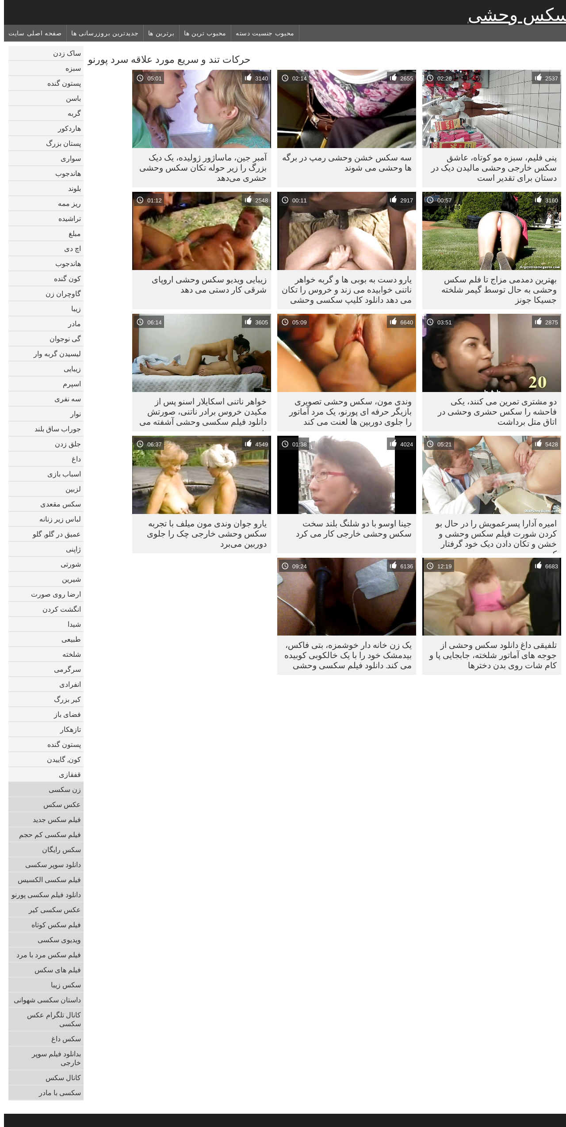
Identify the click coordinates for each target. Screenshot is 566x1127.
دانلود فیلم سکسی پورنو (42, 894)
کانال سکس (59, 1077)
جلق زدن (64, 443)
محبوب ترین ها (201, 33)
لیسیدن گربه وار (53, 353)
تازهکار (66, 729)
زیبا (72, 308)
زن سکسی (61, 789)
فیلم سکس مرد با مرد (44, 954)
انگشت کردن (57, 609)
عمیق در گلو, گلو (53, 533)
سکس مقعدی (56, 503)
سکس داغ (62, 1038)
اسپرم (68, 383)
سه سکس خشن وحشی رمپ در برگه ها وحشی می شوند (343, 162)
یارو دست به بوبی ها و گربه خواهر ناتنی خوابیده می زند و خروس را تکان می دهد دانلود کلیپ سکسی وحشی (343, 289)
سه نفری (63, 398)
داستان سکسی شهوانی (43, 999)
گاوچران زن (59, 293)
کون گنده (63, 278)
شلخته (67, 654)
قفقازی (66, 774)
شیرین (67, 579)
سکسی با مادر (56, 1092)
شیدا (70, 624)
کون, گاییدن (60, 759)
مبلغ (71, 233)
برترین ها (157, 33)
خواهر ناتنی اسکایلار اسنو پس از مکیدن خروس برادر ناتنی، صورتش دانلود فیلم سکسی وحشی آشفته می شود (199, 413)
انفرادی (66, 684)
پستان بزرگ (59, 143)
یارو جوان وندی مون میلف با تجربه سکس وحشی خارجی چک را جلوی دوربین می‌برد (203, 533)
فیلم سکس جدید (53, 819)
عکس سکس (58, 804)
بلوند (70, 188)
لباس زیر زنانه (56, 518)
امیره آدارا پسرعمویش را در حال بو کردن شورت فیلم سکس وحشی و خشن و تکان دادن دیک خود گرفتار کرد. (492, 535)
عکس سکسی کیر (51, 909)
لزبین (69, 488)
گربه (70, 113)
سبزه (69, 68)
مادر (70, 323)
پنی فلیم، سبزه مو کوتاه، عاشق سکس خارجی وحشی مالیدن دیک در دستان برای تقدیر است (490, 167)
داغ (72, 458)
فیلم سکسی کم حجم (46, 834)
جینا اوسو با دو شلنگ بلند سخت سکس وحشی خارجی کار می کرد (350, 528)
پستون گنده (60, 83)
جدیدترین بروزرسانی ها (101, 33)
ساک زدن (63, 53)
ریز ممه (65, 203)
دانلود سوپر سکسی (49, 864)
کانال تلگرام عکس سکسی (50, 1019)
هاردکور (65, 128)
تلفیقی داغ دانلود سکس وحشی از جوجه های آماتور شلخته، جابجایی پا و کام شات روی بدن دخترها (489, 655)
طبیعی (67, 639)
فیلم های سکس (54, 969)
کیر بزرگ (63, 699)
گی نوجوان (61, 338)
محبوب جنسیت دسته (261, 33)
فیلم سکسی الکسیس (45, 879)
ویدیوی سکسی (55, 939)
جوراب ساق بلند (54, 428)
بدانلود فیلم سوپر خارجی (52, 1058)
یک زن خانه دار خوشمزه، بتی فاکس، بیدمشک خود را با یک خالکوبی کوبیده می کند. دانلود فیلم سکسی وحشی (344, 655)
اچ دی (68, 248)
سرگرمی (63, 669)
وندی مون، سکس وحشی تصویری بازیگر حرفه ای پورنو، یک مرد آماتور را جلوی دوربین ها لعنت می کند (346, 411)
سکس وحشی (515, 14)
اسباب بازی (60, 473)
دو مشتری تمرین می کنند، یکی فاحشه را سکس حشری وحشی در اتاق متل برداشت (493, 411)
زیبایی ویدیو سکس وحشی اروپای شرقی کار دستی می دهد (205, 284)
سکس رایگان (57, 849)
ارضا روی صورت (52, 594)
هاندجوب (64, 173)
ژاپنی (69, 548)
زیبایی (68, 368)
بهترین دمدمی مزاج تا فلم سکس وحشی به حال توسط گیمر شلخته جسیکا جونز (495, 289)
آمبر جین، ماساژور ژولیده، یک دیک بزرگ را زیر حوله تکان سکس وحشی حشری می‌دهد (199, 167)
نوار (71, 413)
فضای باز (63, 714)
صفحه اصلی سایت (31, 33)
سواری (67, 158)
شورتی (67, 564)
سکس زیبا (62, 984)
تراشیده (65, 218)
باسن (69, 98)
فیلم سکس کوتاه (52, 924)
